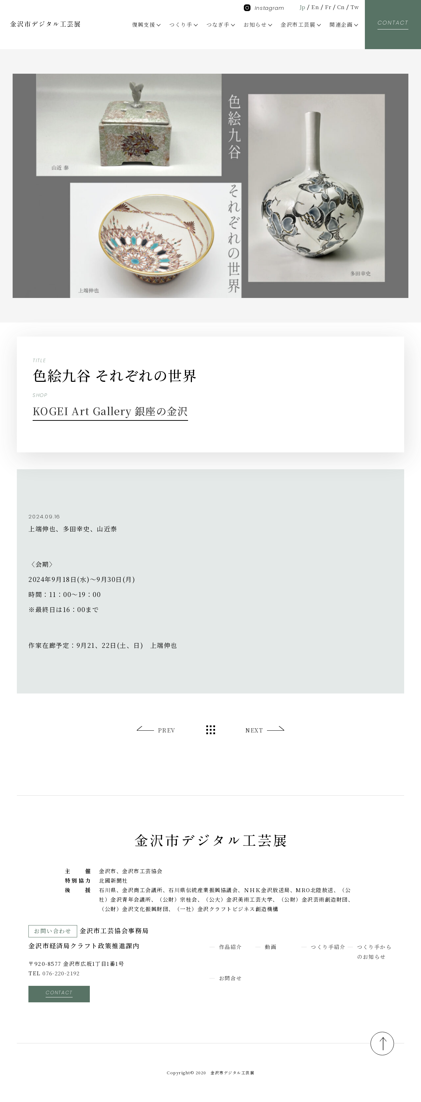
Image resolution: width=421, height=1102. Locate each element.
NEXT (254, 730)
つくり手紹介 (328, 946)
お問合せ (230, 977)
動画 (270, 946)
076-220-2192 (61, 973)
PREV (166, 730)
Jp (302, 7)
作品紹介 (230, 946)
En (315, 7)
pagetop (381, 1043)
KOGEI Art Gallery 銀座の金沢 (115, 410)
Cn (341, 7)
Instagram (264, 8)
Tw (354, 7)
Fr (327, 7)
